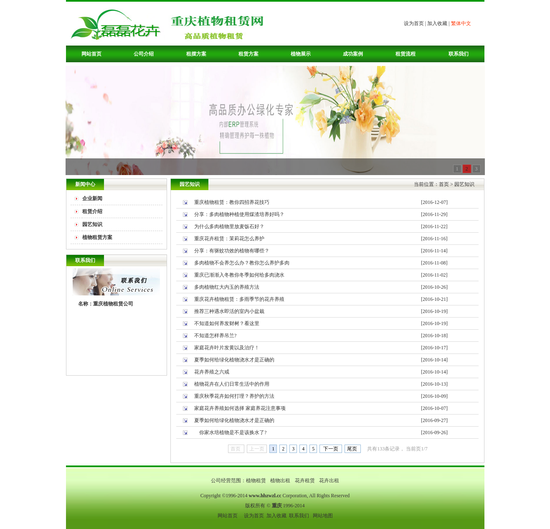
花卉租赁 (305, 480)
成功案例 (353, 54)
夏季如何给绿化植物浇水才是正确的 (234, 360)
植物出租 (280, 480)
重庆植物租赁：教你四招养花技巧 (231, 202)
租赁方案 (248, 54)
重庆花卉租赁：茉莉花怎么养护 (229, 239)
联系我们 (459, 54)
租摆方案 (196, 54)
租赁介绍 (92, 211)
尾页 (352, 449)
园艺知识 (92, 224)
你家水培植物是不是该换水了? (230, 432)
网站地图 (323, 516)
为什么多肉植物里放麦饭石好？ (229, 226)
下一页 (331, 449)
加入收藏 (437, 23)
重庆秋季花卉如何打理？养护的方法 (234, 396)
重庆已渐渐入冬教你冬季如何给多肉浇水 (239, 275)
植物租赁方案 (97, 237)
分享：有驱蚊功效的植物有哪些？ (231, 251)
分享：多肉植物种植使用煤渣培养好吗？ (239, 214)
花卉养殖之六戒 (211, 372)
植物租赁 (256, 480)
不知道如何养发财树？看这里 (226, 323)
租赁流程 (405, 54)
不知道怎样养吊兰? (215, 335)
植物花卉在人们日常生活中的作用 (231, 384)
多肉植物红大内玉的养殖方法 (226, 287)
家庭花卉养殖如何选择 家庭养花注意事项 (240, 408)
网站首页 (91, 54)
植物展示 (301, 54)
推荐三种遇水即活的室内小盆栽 (229, 311)
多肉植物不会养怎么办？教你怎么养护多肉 (241, 263)
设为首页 (414, 23)
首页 (444, 184)
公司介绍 (144, 54)
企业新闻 (92, 198)
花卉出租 (329, 480)
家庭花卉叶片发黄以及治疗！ (226, 348)
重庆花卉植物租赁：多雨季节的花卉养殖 (239, 299)
